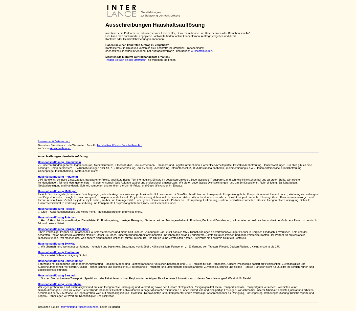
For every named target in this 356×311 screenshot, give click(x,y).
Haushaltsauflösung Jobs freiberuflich (119, 145)
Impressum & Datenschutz (54, 141)
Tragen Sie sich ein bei (125, 59)
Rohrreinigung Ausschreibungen (79, 306)
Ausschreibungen (201, 50)
